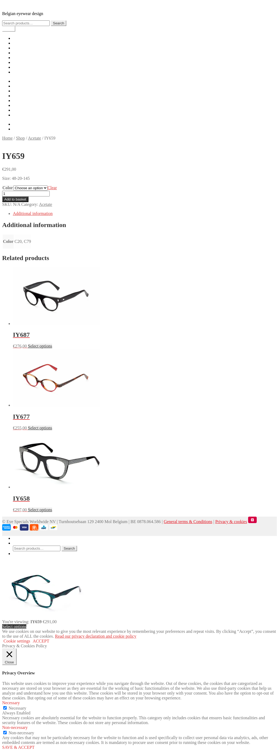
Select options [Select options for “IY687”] (40, 346)
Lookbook (22, 48)
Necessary (17, 708)
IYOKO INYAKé (17, 4)
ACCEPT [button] (41, 641)
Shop (17, 43)
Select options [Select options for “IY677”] (40, 428)
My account (23, 62)
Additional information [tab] (33, 213)
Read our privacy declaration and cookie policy (95, 636)
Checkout (21, 57)
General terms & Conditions (188, 521)
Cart (16, 52)
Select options (14, 626)
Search (58, 23)
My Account (23, 538)
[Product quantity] (26, 193)
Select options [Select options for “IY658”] (40, 510)
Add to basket (15, 199)
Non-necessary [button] (15, 727)
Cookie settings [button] (16, 641)
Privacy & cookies (231, 521)
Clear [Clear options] (52, 187)
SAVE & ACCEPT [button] (18, 747)
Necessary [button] (11, 702)
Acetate (34, 138)
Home (18, 38)
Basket (20, 553)
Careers (19, 67)
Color (7, 187)
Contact (19, 72)
